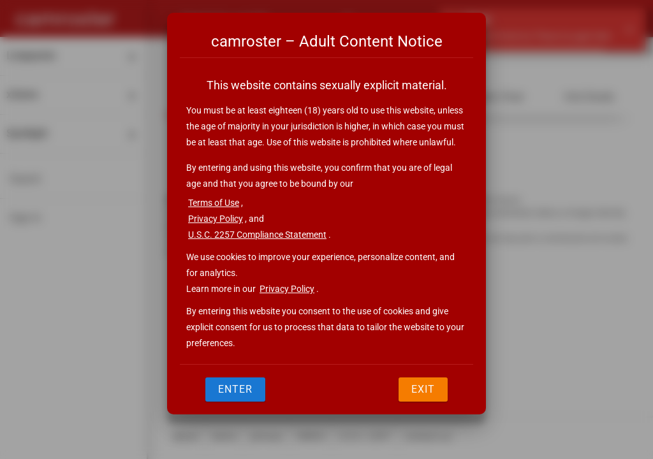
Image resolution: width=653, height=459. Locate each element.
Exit (423, 389)
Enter (235, 389)
